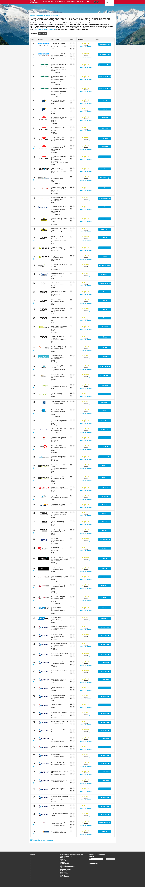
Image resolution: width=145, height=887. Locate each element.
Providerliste (61, 1)
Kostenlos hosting (64, 876)
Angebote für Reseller (65, 869)
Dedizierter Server (64, 868)
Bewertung (86, 46)
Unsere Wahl (42, 33)
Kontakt (88, 1)
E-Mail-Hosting (63, 860)
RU (73, 824)
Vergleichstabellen (49, 1)
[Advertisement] (38, 860)
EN (94, 1)
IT (73, 46)
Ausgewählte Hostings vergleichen (41, 840)
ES (71, 48)
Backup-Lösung (64, 873)
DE (71, 43)
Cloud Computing (64, 865)
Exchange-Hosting (64, 862)
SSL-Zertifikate (63, 871)
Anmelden (110, 859)
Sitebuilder (62, 875)
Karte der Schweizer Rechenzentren (45, 29)
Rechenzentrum (64, 872)
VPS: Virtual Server (64, 863)
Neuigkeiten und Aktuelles (75, 1)
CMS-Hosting (63, 858)
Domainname (63, 859)
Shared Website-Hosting (66, 856)
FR (97, 1)
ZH (71, 827)
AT (73, 48)
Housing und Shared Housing (67, 866)
